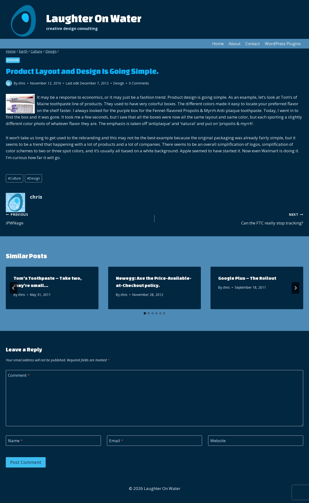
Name (15, 440)
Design (13, 60)
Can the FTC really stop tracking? (231, 218)
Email (116, 440)
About (234, 43)
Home (218, 43)
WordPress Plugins (283, 43)
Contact (252, 43)
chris (21, 294)
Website (218, 440)
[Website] (255, 440)
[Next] (295, 288)
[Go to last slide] (13, 288)
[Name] (53, 440)
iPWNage (78, 218)
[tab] (145, 313)
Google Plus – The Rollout (247, 278)
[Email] (154, 440)
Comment (19, 375)
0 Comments (139, 83)
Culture (14, 178)
